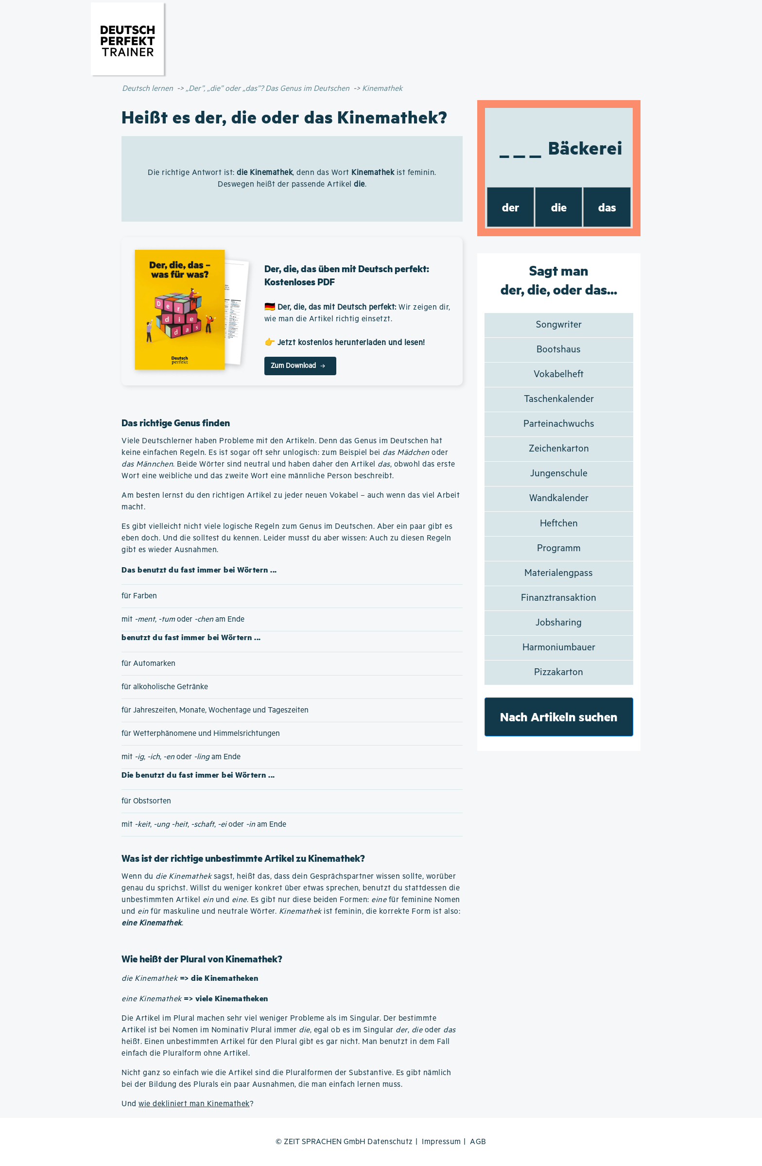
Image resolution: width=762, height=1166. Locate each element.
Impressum (441, 1142)
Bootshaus (559, 349)
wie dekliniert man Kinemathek (194, 1104)
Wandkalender (559, 498)
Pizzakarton (558, 672)
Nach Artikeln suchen (559, 717)
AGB (478, 1142)
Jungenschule (559, 473)
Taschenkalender (559, 399)
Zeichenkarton (559, 448)
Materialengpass (558, 573)
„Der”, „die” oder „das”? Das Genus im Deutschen (267, 88)
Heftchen (559, 523)
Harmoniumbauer (558, 647)
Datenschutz (390, 1142)
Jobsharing (559, 622)
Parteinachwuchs (558, 424)
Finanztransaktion (558, 598)
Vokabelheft (559, 374)
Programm (559, 548)
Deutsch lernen (147, 88)
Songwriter (559, 325)
